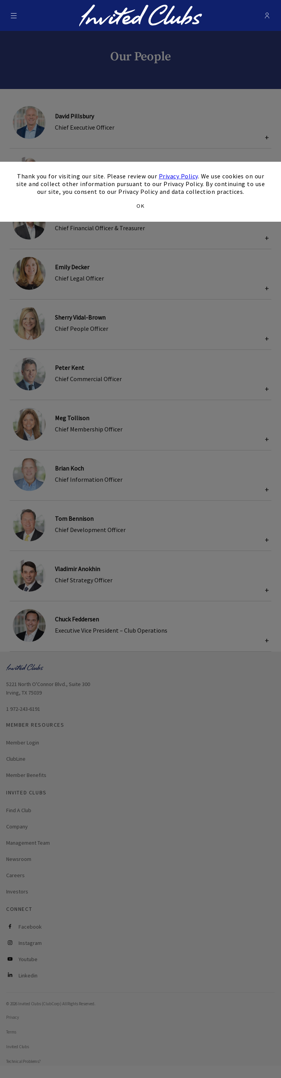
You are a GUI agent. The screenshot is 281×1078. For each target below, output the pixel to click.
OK (140, 205)
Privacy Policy (178, 176)
